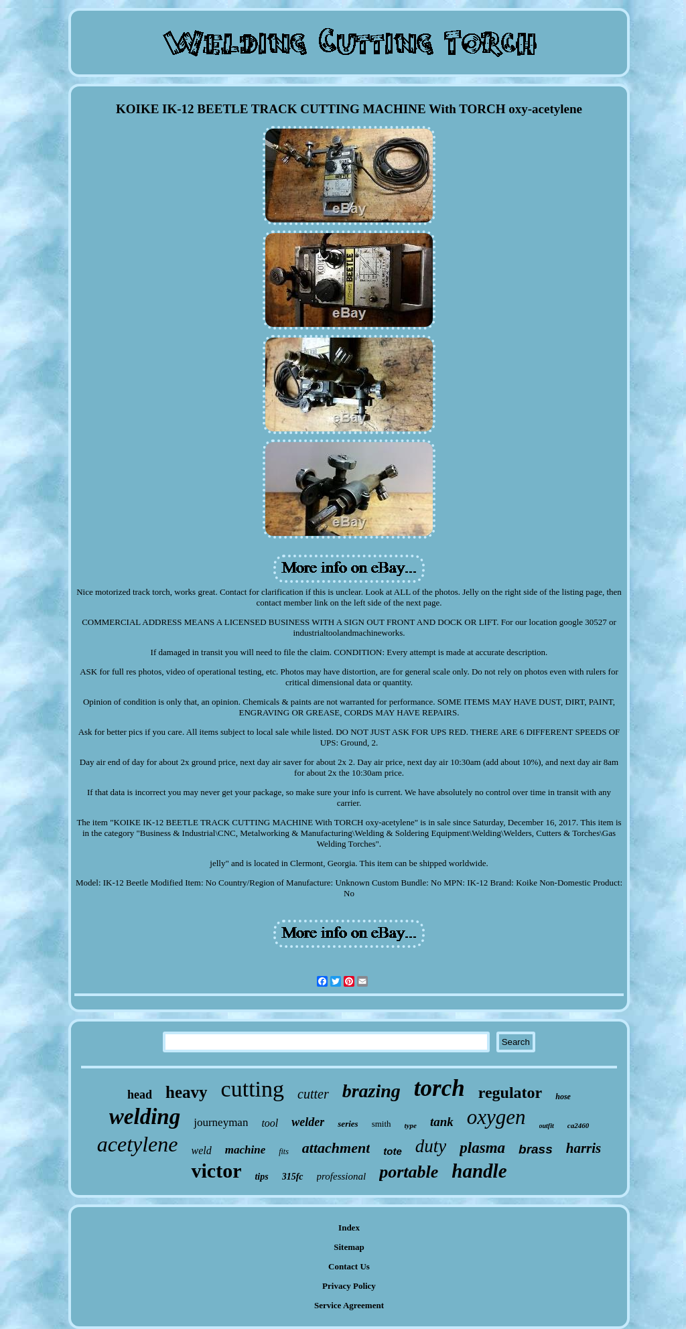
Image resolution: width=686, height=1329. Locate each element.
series (348, 1124)
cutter (313, 1094)
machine (245, 1149)
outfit (546, 1125)
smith (381, 1124)
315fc (292, 1177)
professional (341, 1176)
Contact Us (349, 1266)
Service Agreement (349, 1305)
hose (563, 1096)
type (411, 1125)
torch (439, 1088)
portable (408, 1172)
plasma (482, 1147)
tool (269, 1123)
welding (144, 1117)
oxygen (496, 1117)
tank (442, 1122)
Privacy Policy (349, 1286)
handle (479, 1171)
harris (584, 1148)
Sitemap (349, 1247)
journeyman (221, 1122)
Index (349, 1227)
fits (284, 1151)
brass (536, 1149)
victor (216, 1171)
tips (261, 1177)
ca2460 (578, 1125)
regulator (510, 1092)
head (139, 1094)
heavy (186, 1092)
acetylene (137, 1144)
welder (307, 1122)
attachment (336, 1147)
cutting (252, 1088)
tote (392, 1151)
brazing (371, 1090)
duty (431, 1146)
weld (202, 1150)
